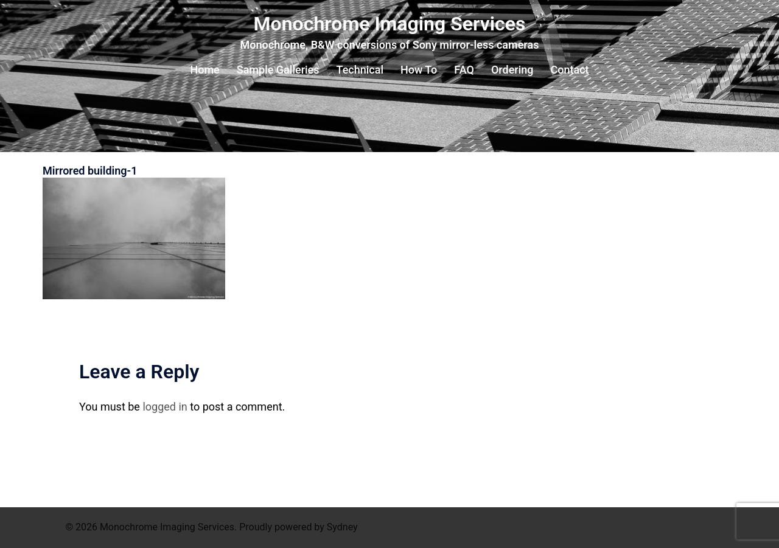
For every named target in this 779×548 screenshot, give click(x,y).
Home (204, 69)
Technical (360, 69)
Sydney (342, 527)
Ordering (512, 69)
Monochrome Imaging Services (390, 23)
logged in (164, 406)
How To (418, 69)
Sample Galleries (278, 69)
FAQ (464, 69)
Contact (569, 69)
